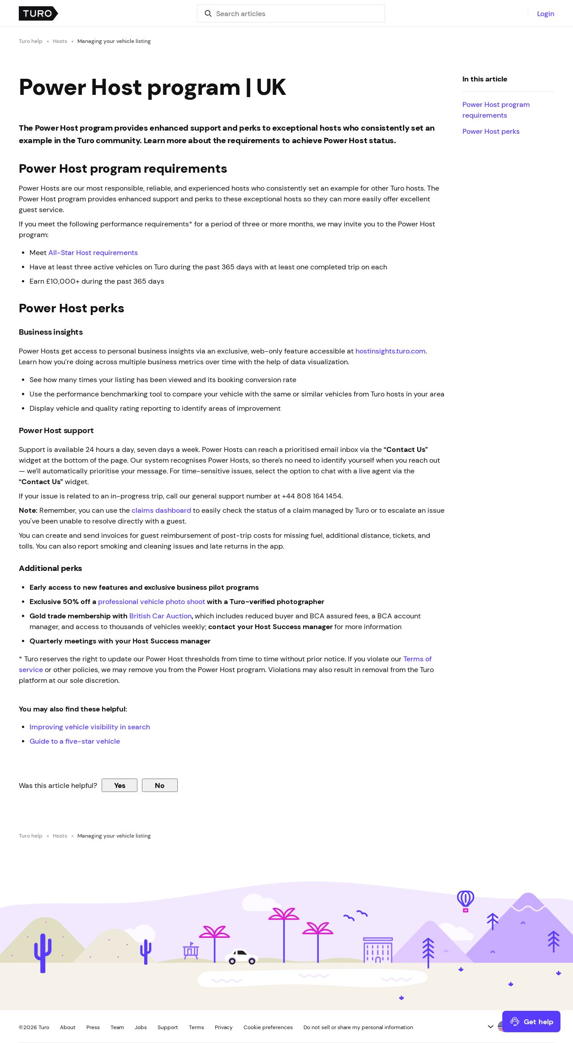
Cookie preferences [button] (268, 1027)
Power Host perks (492, 131)
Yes (119, 785)
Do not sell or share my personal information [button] (358, 1027)
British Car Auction (160, 616)
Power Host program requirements (496, 109)
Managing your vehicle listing (114, 41)
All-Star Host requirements (93, 252)
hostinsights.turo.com (390, 351)
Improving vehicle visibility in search (91, 727)
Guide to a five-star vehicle (75, 741)
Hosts (60, 41)
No (160, 785)
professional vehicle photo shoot (151, 601)
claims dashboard (161, 510)
